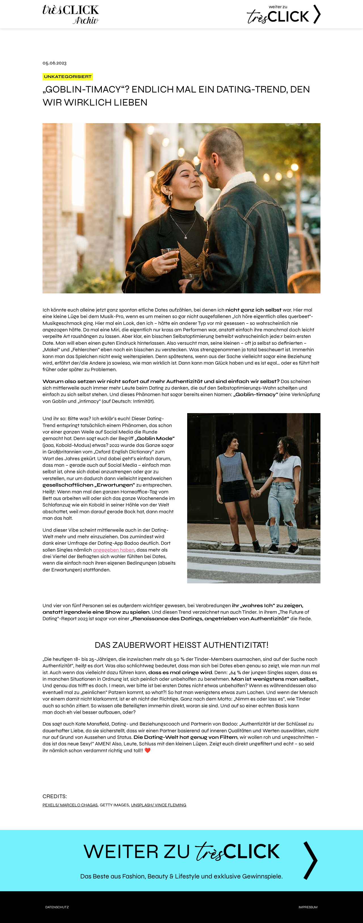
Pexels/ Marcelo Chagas (70, 805)
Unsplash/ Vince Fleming (158, 805)
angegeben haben (113, 550)
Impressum (308, 907)
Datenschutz (57, 907)
